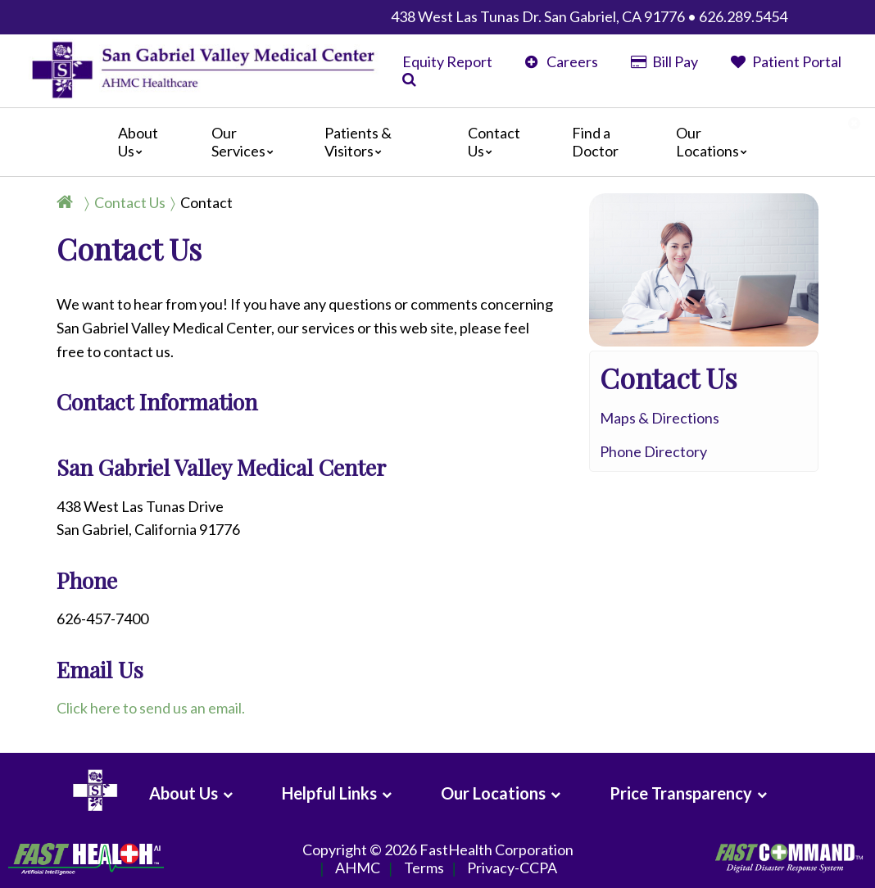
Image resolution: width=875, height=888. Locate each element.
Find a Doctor (595, 142)
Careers (561, 61)
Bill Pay (664, 61)
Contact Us (494, 142)
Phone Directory (653, 451)
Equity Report (447, 61)
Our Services (246, 142)
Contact (206, 202)
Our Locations (715, 142)
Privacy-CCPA (512, 868)
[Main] (437, 142)
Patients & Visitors (358, 142)
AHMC (357, 868)
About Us (138, 142)
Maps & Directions (659, 418)
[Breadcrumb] (151, 202)
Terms (424, 868)
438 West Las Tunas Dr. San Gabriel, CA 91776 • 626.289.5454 (589, 16)
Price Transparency (681, 793)
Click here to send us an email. (151, 708)
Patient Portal (786, 61)
